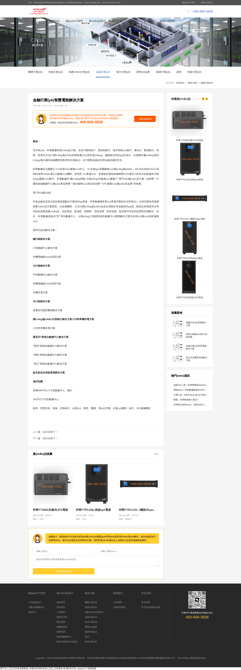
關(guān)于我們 (188, 3)
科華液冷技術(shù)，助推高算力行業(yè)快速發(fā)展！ (200, 404)
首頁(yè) (55, 21)
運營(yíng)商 (143, 72)
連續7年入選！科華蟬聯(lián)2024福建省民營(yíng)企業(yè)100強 (205, 385)
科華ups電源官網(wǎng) (193, 658)
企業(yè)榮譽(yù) (36, 607)
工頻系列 (61, 612)
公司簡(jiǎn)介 (35, 602)
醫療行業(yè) (35, 72)
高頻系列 (61, 607)
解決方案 (117, 21)
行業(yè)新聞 (119, 607)
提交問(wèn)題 (64, 571)
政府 (178, 72)
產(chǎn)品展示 (97, 21)
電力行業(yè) (123, 72)
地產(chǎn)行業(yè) (79, 72)
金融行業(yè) (103, 72)
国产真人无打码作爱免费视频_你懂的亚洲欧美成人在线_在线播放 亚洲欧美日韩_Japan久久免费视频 (48, 668)
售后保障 (149, 21)
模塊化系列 (62, 617)
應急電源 (61, 622)
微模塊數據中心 (64, 636)
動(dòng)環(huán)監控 (67, 641)
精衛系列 (61, 602)
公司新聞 (117, 602)
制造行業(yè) (56, 72)
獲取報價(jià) (145, 119)
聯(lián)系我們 (207, 3)
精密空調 (61, 632)
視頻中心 (32, 612)
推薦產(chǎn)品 (181, 98)
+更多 (156, 454)
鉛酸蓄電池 (62, 627)
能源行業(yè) (163, 72)
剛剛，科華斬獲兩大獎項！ (186, 399)
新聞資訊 (133, 21)
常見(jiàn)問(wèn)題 (150, 607)
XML (180, 658)
